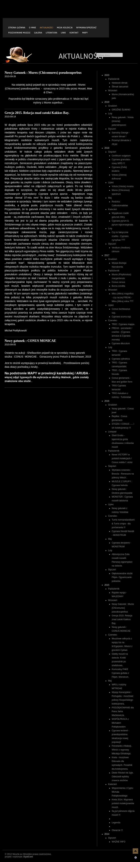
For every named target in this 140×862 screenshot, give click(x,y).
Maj (110, 198)
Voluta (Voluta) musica (122, 186)
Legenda (116, 822)
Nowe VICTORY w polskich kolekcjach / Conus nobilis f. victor (122, 458)
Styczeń (112, 129)
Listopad (112, 431)
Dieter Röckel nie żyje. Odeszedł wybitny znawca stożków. (122, 776)
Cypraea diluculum (121, 343)
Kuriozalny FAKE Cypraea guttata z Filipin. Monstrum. (120, 673)
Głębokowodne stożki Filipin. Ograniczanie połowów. (122, 577)
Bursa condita (118, 286)
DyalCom (28, 856)
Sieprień (112, 152)
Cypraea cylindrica (121, 359)
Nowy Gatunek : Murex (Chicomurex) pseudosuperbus (123, 608)
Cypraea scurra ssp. (121, 316)
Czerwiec (112, 320)
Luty (110, 113)
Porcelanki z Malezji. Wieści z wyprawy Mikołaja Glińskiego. (122, 750)
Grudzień (112, 106)
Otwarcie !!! (117, 830)
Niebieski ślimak (119, 83)
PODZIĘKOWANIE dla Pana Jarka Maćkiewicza (123, 711)
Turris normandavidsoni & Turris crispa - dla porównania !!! (123, 524)
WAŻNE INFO (118, 841)
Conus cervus (118, 282)
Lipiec (111, 182)
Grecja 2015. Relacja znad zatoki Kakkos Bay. (122, 619)
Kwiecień (112, 209)
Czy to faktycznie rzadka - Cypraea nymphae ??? (120, 236)
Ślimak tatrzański (120, 86)
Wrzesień (112, 90)
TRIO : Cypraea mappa (123, 324)
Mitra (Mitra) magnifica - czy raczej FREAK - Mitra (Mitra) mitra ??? (122, 297)
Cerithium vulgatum (121, 155)
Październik (113, 79)
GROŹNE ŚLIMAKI (121, 109)
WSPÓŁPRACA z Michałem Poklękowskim (120, 723)
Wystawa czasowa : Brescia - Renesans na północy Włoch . (123, 474)
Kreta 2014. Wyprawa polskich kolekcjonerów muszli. (123, 803)
